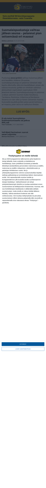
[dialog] (23, 317)
